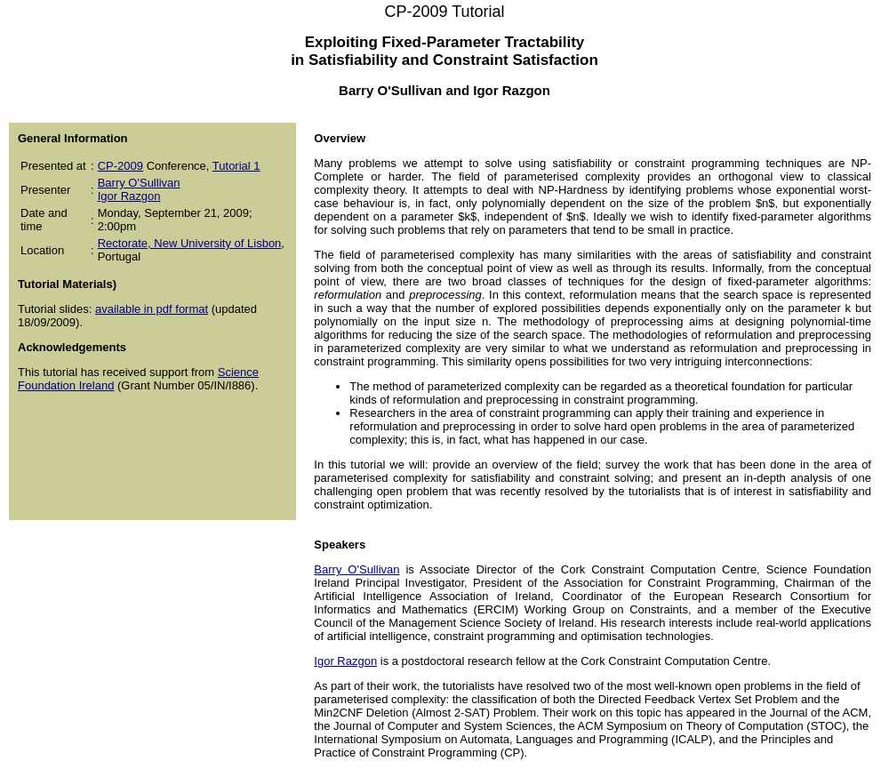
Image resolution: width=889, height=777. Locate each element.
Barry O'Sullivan (139, 182)
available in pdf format (151, 309)
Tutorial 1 (236, 165)
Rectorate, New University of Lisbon (190, 243)
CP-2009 (120, 165)
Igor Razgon (129, 196)
